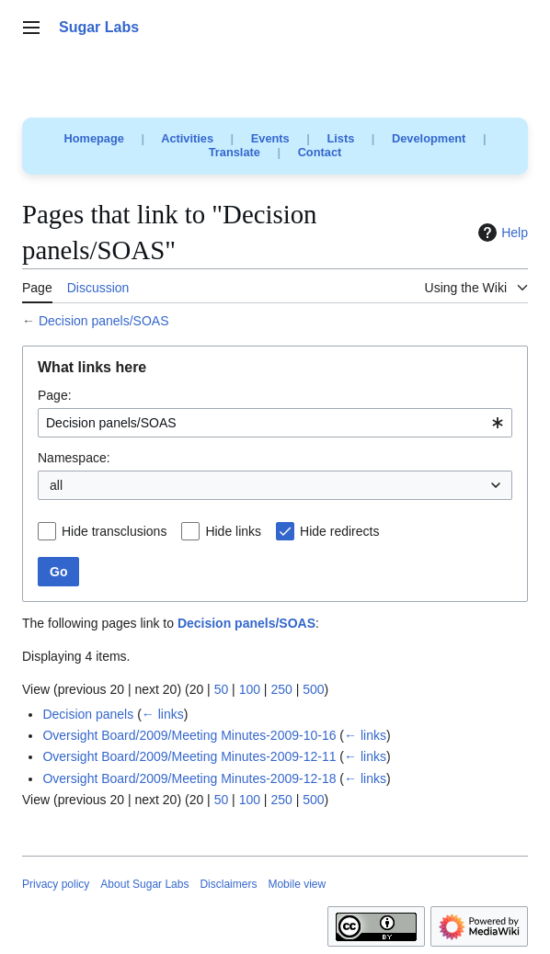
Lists (340, 138)
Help (501, 232)
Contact (320, 152)
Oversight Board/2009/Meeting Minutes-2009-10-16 (189, 735)
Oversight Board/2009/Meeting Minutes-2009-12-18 (189, 778)
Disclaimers (228, 884)
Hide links (233, 531)
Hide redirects (339, 531)
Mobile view (297, 884)
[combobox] (275, 422)
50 (221, 689)
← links (163, 714)
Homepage (94, 138)
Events (270, 138)
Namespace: (74, 457)
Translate (234, 152)
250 (281, 689)
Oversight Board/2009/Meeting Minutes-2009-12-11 (189, 756)
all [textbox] (56, 485)
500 (313, 689)
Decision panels (87, 714)
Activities (187, 138)
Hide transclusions (114, 531)
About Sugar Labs (144, 884)
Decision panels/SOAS (104, 320)
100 (249, 689)
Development (428, 138)
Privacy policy (55, 884)
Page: (55, 395)
